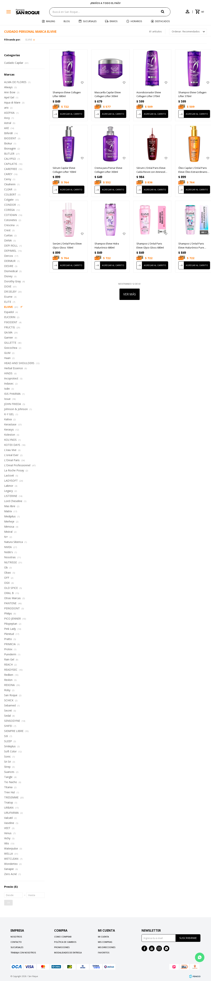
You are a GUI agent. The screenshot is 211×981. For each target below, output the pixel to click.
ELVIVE (28, 39)
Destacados (162, 21)
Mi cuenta (103, 936)
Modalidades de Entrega (68, 952)
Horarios (136, 21)
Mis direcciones (106, 947)
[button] (165, 11)
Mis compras (105, 942)
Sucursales (89, 21)
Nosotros (16, 936)
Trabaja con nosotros (23, 952)
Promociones (61, 947)
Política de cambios (65, 942)
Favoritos (103, 952)
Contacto (16, 942)
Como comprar (63, 936)
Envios (113, 21)
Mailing (50, 21)
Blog (67, 21)
